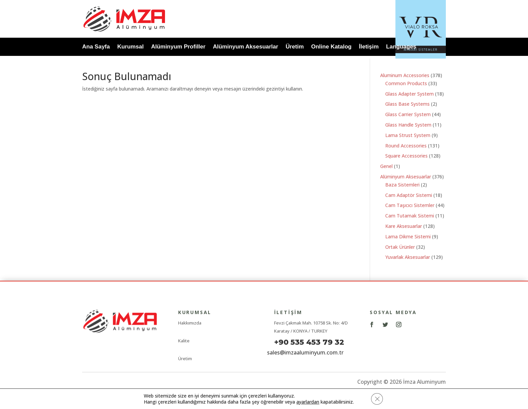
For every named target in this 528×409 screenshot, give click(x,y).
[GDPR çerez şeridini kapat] (377, 399)
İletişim (369, 47)
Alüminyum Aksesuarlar (245, 47)
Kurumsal (130, 47)
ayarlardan (307, 402)
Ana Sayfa (96, 47)
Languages (401, 47)
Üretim (295, 47)
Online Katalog (331, 47)
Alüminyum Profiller (178, 47)
